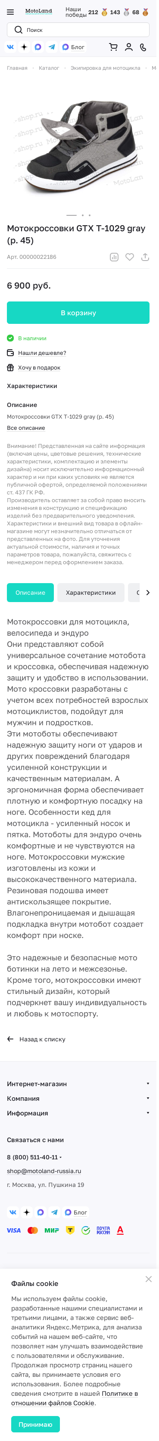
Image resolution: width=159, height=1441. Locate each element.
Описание (30, 592)
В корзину (78, 312)
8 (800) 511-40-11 (32, 1157)
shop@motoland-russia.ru (44, 1170)
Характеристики (91, 592)
